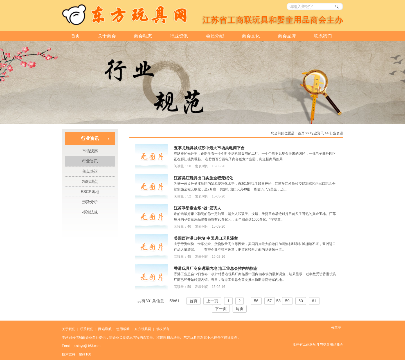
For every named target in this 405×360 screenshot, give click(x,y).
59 (287, 301)
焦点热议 (90, 171)
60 (300, 301)
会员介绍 (215, 36)
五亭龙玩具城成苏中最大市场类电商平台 (209, 148)
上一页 (212, 301)
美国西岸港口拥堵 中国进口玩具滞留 (206, 238)
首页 (75, 36)
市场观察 (90, 151)
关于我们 (68, 329)
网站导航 (105, 329)
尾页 (240, 308)
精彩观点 (90, 181)
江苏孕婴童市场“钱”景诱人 (197, 208)
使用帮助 (123, 329)
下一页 (221, 308)
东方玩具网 (142, 329)
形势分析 (90, 201)
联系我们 (323, 36)
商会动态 (143, 36)
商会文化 (251, 36)
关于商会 (107, 36)
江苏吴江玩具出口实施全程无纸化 (203, 178)
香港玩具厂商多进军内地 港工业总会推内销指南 (216, 268)
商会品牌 (287, 36)
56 (256, 301)
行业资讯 (179, 36)
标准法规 (90, 212)
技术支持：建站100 (76, 354)
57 (269, 301)
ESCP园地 (90, 191)
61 (314, 301)
